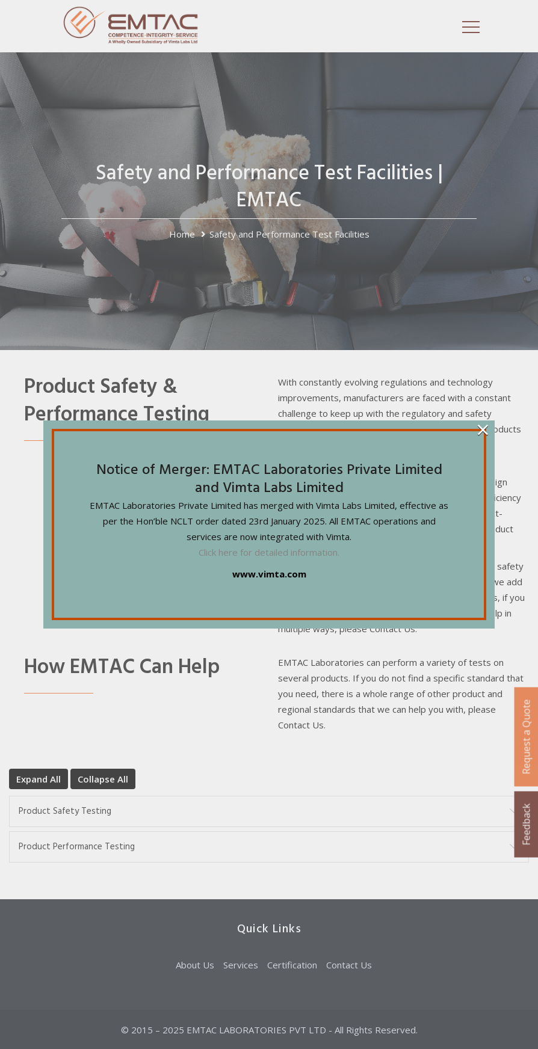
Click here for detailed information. (269, 552)
